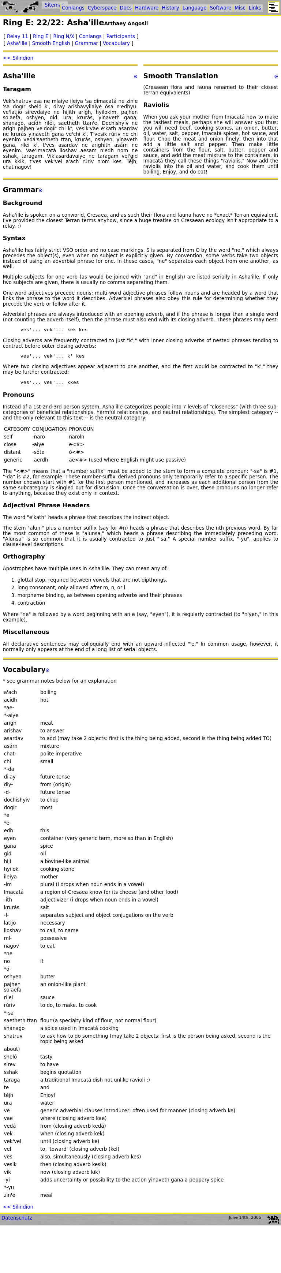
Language (195, 8)
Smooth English (51, 43)
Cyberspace (102, 8)
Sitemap (55, 5)
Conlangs (90, 36)
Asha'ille (17, 43)
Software (221, 8)
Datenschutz (16, 1221)
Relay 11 (17, 36)
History (170, 8)
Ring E (41, 36)
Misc (240, 8)
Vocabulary (116, 43)
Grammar (86, 43)
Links (255, 8)
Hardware (146, 8)
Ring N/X (63, 36)
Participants (120, 36)
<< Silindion (18, 58)
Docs (126, 8)
